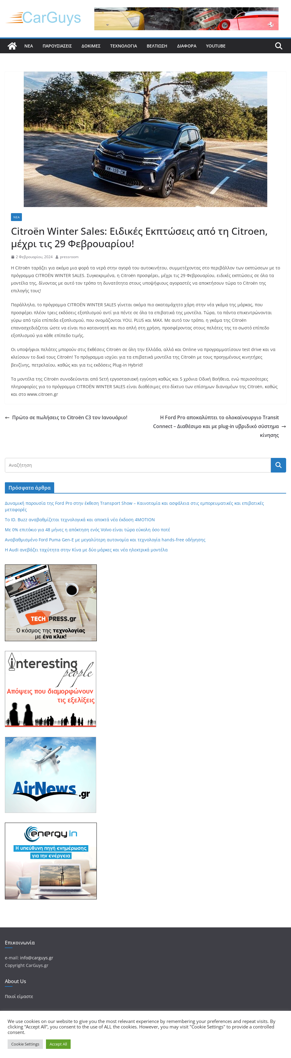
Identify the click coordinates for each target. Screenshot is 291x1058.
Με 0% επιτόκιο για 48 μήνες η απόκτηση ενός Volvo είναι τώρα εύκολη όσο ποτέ (87, 530)
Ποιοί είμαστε (19, 996)
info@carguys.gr (36, 958)
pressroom (69, 256)
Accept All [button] (58, 1044)
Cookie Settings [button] (25, 1044)
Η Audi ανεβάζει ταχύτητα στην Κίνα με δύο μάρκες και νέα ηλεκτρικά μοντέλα (86, 550)
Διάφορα (186, 46)
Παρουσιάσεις (57, 46)
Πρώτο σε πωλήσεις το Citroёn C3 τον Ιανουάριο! (66, 417)
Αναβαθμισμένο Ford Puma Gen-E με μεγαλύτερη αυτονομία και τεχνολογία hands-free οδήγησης (105, 540)
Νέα (28, 46)
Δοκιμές (91, 46)
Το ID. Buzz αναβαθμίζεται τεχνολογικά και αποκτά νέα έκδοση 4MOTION (80, 519)
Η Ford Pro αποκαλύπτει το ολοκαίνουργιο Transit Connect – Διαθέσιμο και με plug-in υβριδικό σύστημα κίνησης (219, 426)
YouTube (216, 46)
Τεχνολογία (123, 46)
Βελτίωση (157, 46)
